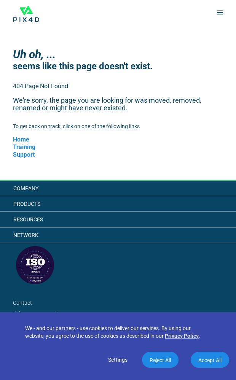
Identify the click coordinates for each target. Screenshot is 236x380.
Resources (28, 219)
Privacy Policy (182, 336)
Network (25, 235)
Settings (118, 360)
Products (26, 204)
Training (24, 147)
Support (24, 154)
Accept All (210, 360)
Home (21, 139)
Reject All (160, 360)
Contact (22, 303)
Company (25, 188)
